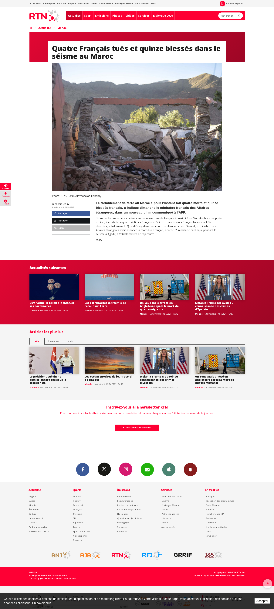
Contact (209, 531)
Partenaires (211, 518)
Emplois (72, 3)
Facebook (82, 469)
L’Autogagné (123, 522)
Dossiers (33, 522)
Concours (122, 531)
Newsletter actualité (39, 531)
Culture (32, 514)
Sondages (122, 527)
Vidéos (130, 15)
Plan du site (70, 578)
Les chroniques (125, 501)
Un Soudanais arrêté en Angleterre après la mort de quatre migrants (159, 306)
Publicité (210, 509)
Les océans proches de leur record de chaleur (108, 378)
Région (32, 496)
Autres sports (79, 536)
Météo (164, 509)
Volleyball (78, 509)
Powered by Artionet (204, 575)
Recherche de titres (127, 505)
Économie (34, 509)
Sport (88, 15)
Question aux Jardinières (129, 518)
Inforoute (61, 3)
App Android (190, 469)
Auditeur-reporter (231, 3)
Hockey (76, 501)
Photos (117, 15)
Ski (74, 518)
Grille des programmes (129, 509)
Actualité (74, 15)
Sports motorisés (81, 531)
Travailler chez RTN (215, 514)
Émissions (102, 15)
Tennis (76, 527)
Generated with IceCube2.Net (230, 575)
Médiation (211, 522)
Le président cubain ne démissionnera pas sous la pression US (47, 380)
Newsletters (147, 469)
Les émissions (124, 496)
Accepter (262, 601)
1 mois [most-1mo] (69, 341)
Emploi (164, 522)
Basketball (78, 505)
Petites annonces (170, 514)
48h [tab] (37, 341)
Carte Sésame (106, 3)
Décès (94, 3)
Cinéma (165, 501)
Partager (61, 213)
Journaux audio (36, 518)
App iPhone (168, 469)
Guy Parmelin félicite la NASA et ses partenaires (51, 304)
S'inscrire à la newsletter (137, 427)
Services (144, 15)
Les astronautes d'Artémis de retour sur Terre (105, 304)
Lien (59, 228)
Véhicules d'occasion (145, 3)
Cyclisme (77, 514)
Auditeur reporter (38, 527)
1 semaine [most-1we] (53, 341)
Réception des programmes (220, 501)
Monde (62, 28)
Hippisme (78, 522)
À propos (210, 496)
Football (77, 496)
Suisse (32, 501)
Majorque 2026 (163, 15)
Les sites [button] (35, 3)
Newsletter (211, 536)
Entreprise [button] (49, 3)
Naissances (84, 3)
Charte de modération (217, 527)
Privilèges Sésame (124, 3)
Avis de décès (168, 527)
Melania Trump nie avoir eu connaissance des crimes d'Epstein (214, 306)
